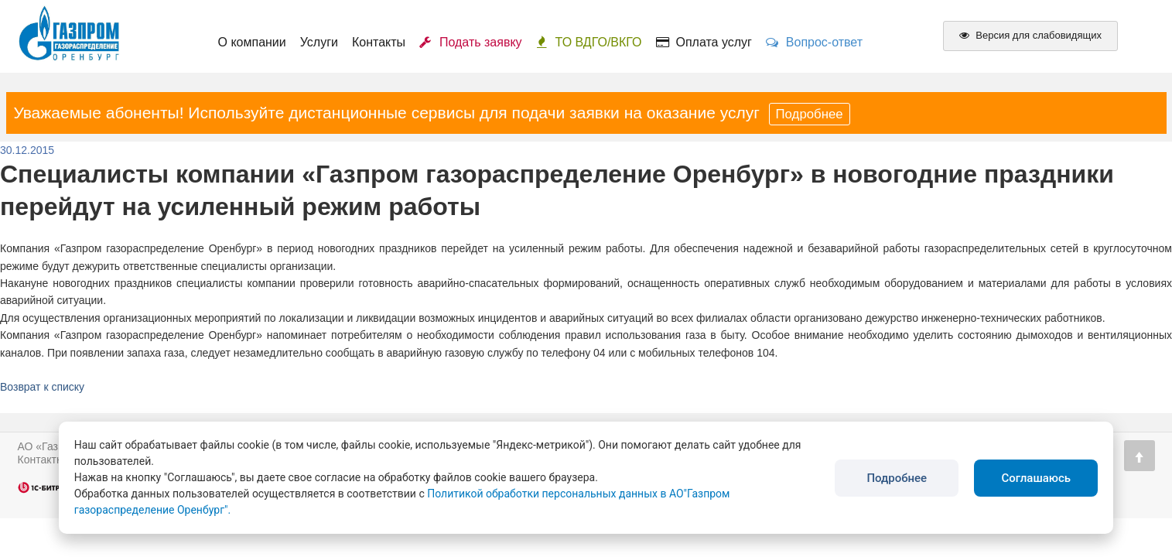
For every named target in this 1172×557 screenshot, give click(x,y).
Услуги (319, 42)
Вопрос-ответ (814, 42)
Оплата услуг (704, 42)
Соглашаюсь (1036, 478)
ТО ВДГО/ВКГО (589, 42)
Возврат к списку (42, 387)
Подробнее (809, 114)
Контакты (378, 42)
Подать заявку (470, 42)
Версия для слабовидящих (1030, 35)
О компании (252, 42)
